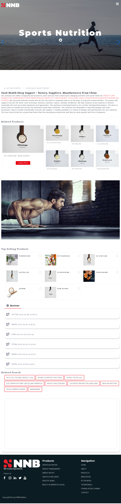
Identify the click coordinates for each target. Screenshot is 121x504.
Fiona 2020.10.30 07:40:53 (24, 345)
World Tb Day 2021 (74, 378)
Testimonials (86, 485)
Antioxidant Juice (64, 98)
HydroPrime (63, 272)
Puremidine (25, 256)
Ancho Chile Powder (56, 384)
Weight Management (51, 469)
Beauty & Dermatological (53, 485)
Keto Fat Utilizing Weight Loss (19, 378)
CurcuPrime (102, 272)
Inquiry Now (23, 163)
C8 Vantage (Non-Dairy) (17, 156)
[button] (117, 3)
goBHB (22, 289)
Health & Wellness (50, 477)
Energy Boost (48, 473)
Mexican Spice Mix (109, 384)
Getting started (14, 88)
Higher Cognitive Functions (50, 378)
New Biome (62, 289)
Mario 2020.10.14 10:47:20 (24, 355)
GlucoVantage (54, 142)
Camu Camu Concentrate (85, 98)
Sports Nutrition (49, 466)
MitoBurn (76, 144)
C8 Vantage (102, 256)
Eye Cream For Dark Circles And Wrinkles (24, 384)
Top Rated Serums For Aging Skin (83, 384)
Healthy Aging (48, 481)
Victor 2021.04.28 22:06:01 (24, 315)
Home (83, 466)
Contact (85, 493)
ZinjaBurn (52, 169)
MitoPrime (77, 169)
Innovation (86, 477)
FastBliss (24, 272)
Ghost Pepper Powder (15, 390)
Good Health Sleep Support (37, 88)
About (84, 469)
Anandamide (35, 390)
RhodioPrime (103, 169)
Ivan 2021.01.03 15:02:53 (23, 335)
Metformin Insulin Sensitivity (40, 98)
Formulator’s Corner (90, 489)
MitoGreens (63, 256)
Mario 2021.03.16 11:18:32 (23, 325)
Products (85, 473)
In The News (86, 481)
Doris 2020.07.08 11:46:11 (23, 365)
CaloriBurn (102, 144)
